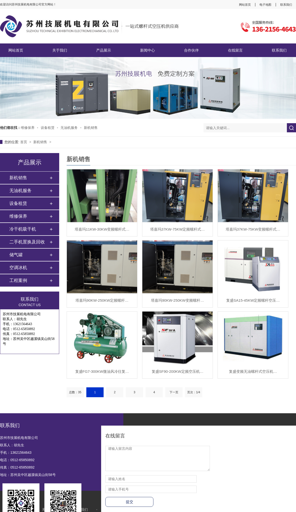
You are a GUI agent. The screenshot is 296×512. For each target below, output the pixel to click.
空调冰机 (18, 267)
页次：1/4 (193, 392)
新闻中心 (147, 50)
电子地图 (265, 4)
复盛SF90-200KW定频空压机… (178, 371)
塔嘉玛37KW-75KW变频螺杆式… (253, 229)
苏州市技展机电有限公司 (19, 438)
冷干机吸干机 (22, 229)
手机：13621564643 (16, 452)
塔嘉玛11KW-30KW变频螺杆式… (102, 229)
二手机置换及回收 (27, 241)
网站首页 (245, 4)
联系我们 (286, 4)
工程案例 (18, 280)
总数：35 (75, 392)
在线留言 (235, 50)
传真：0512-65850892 (17, 467)
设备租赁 (48, 128)
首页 (24, 142)
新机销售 (91, 128)
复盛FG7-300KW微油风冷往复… (102, 371)
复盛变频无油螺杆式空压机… (253, 371)
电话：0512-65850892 (17, 460)
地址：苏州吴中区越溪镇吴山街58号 (28, 475)
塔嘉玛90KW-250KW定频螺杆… (102, 300)
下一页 (173, 392)
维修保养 (28, 128)
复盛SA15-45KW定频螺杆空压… (253, 300)
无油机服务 (69, 128)
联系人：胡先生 (12, 445)
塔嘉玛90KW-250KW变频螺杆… (177, 300)
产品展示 (103, 50)
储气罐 (16, 254)
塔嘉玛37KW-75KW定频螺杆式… (177, 229)
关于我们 (59, 50)
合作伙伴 (191, 50)
